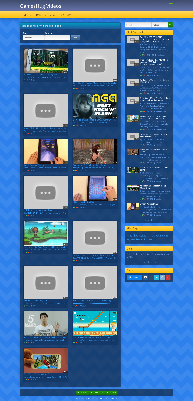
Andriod (133, 235)
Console (149, 236)
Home (28, 15)
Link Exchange (148, 262)
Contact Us (82, 392)
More (148, 220)
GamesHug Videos (40, 6)
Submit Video (67, 15)
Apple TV (142, 236)
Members (111, 392)
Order (25, 33)
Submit (76, 37)
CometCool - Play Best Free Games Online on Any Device (148, 255)
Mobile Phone (160, 235)
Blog (53, 15)
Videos (41, 15)
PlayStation (131, 240)
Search (48, 33)
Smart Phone (144, 239)
